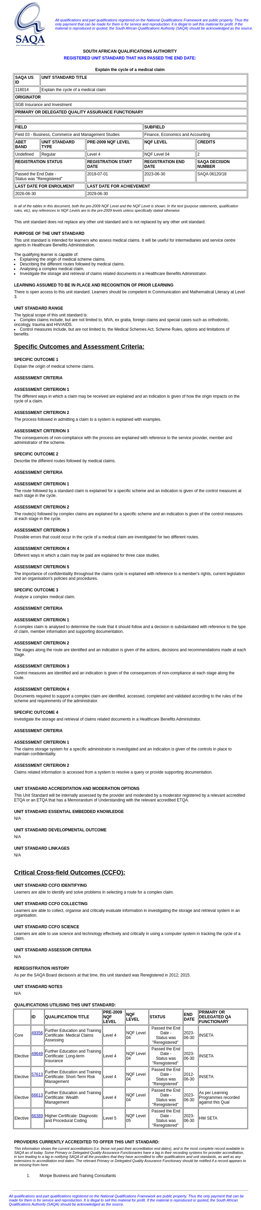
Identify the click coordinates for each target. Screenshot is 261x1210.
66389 (37, 1115)
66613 (37, 1095)
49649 (37, 1053)
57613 (37, 1074)
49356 (37, 1033)
